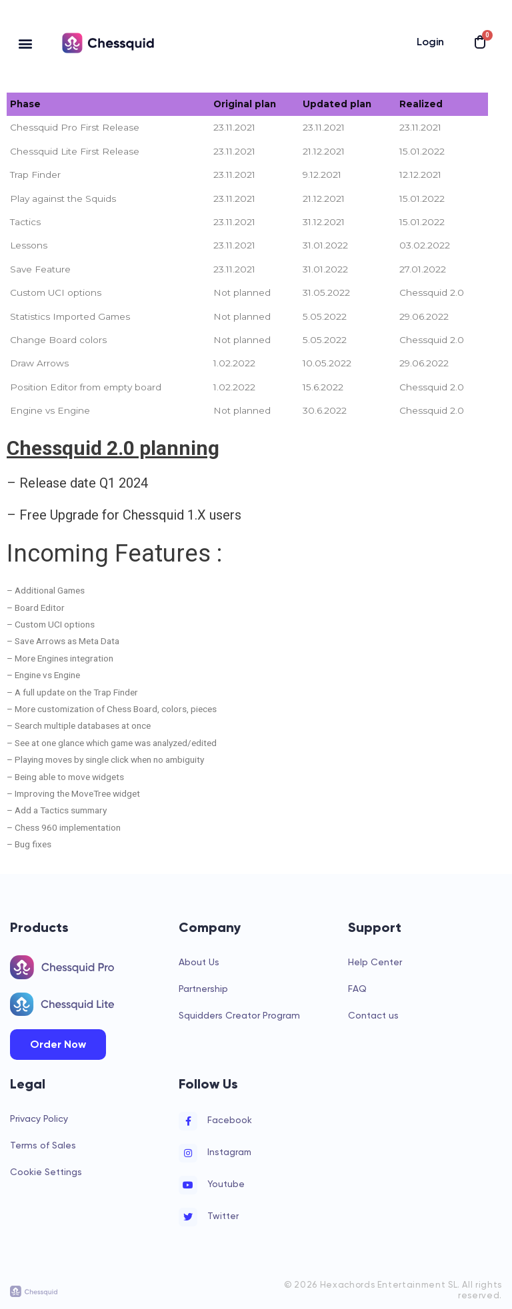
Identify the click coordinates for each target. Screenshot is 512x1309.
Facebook (229, 1119)
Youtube (226, 1183)
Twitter (223, 1215)
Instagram (229, 1151)
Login (430, 42)
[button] (26, 43)
